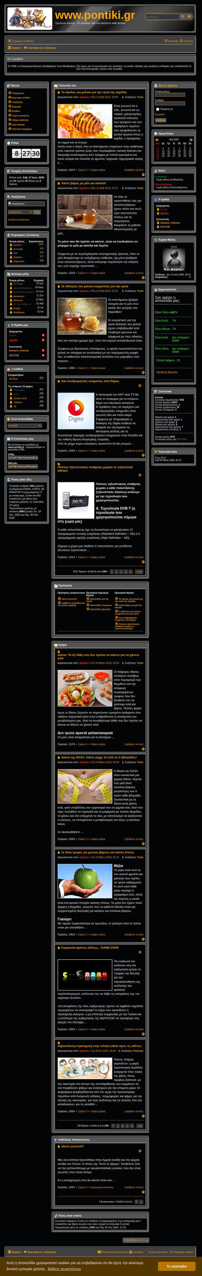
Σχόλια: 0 (82, 170)
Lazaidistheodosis (23, 288)
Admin (12, 335)
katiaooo (18, 402)
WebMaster (19, 312)
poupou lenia (20, 398)
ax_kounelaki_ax (22, 304)
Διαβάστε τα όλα (134, 170)
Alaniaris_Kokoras (19, 350)
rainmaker (19, 390)
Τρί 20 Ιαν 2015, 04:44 (103, 1050)
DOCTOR (14, 355)
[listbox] (25, 426)
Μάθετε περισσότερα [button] (64, 1269)
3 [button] (121, 571)
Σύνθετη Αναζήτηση (18, 219)
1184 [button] (139, 571)
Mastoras (17, 300)
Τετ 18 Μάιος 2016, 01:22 (105, 857)
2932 (41, 244)
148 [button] (140, 1126)
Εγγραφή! (160, 114)
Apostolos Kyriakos (23, 292)
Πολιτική (138, 1050)
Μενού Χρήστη (165, 86)
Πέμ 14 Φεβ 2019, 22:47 (104, 188)
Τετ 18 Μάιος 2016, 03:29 (105, 663)
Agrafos (84, 97)
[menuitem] (186, 41)
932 (41, 248)
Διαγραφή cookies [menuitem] (183, 1252)
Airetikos (17, 257)
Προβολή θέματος (167, 372)
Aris (15, 253)
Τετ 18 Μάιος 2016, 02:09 (105, 762)
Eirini (174, 247)
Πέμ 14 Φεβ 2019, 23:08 (104, 97)
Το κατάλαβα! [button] (177, 1266)
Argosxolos (18, 261)
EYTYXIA (18, 284)
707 (41, 256)
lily (15, 406)
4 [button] (125, 571)
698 (41, 260)
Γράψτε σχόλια (98, 170)
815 (41, 252)
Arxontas (18, 249)
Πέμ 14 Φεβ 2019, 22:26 (104, 291)
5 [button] (130, 571)
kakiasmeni (18, 296)
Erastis (16, 308)
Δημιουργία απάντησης (102, 1187)
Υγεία (140, 97)
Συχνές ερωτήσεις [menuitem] (158, 1252)
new (16, 394)
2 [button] (116, 571)
